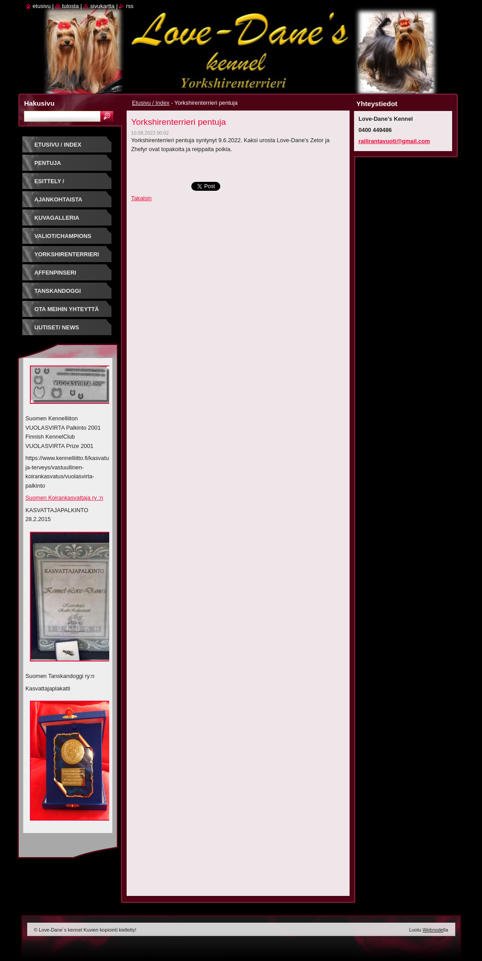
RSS (129, 6)
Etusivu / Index (150, 102)
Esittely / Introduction (56, 184)
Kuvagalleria (56, 217)
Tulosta (70, 6)
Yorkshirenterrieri (66, 254)
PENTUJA (47, 163)
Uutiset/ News (56, 327)
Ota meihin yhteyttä (66, 309)
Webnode (433, 929)
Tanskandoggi (57, 290)
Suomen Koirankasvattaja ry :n (64, 497)
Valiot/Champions (62, 236)
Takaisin (141, 198)
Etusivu (42, 6)
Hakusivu (39, 103)
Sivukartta (102, 6)
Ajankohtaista (58, 199)
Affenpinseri (55, 272)
